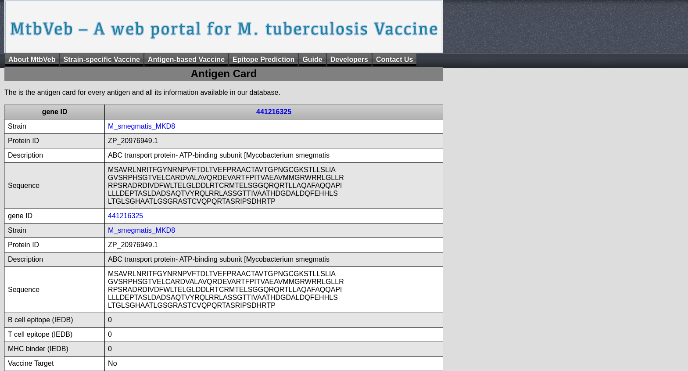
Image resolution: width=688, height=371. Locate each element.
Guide (312, 59)
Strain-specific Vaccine (102, 59)
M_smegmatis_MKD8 (141, 126)
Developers (349, 59)
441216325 (273, 111)
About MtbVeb (32, 59)
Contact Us (394, 59)
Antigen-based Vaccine (186, 59)
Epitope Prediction (263, 59)
